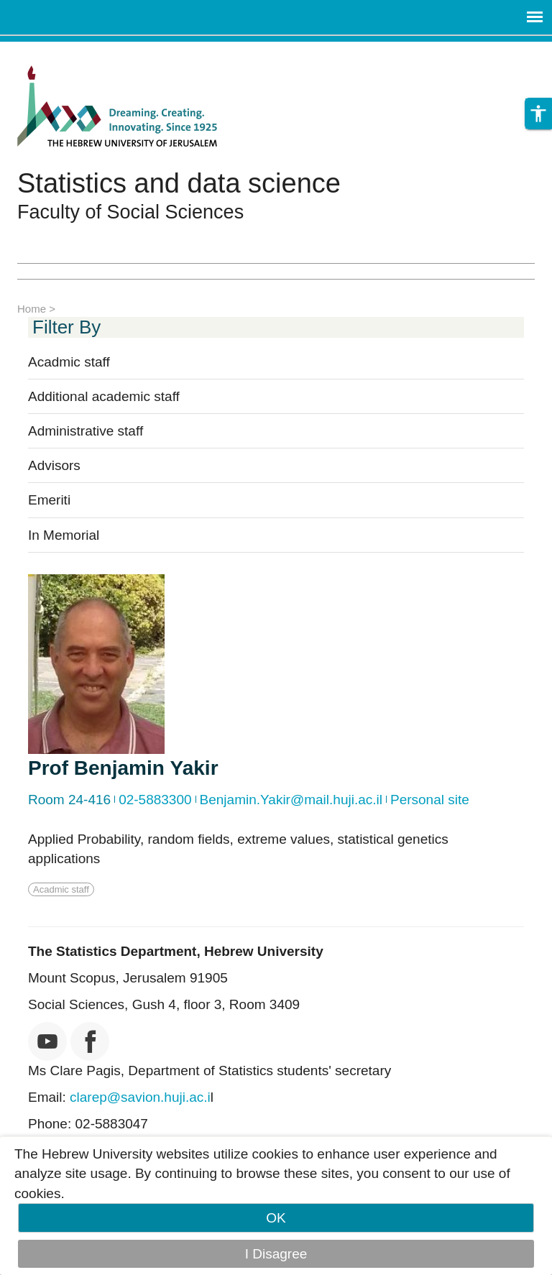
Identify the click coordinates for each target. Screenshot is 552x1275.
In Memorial (63, 535)
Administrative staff (85, 430)
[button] (538, 118)
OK (275, 1217)
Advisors (54, 465)
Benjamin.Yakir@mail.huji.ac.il (291, 799)
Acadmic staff (69, 361)
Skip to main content (62, 51)
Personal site (429, 799)
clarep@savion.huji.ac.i (140, 1097)
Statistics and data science (179, 183)
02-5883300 (155, 799)
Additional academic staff (104, 396)
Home (31, 309)
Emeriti (49, 499)
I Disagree (276, 1253)
